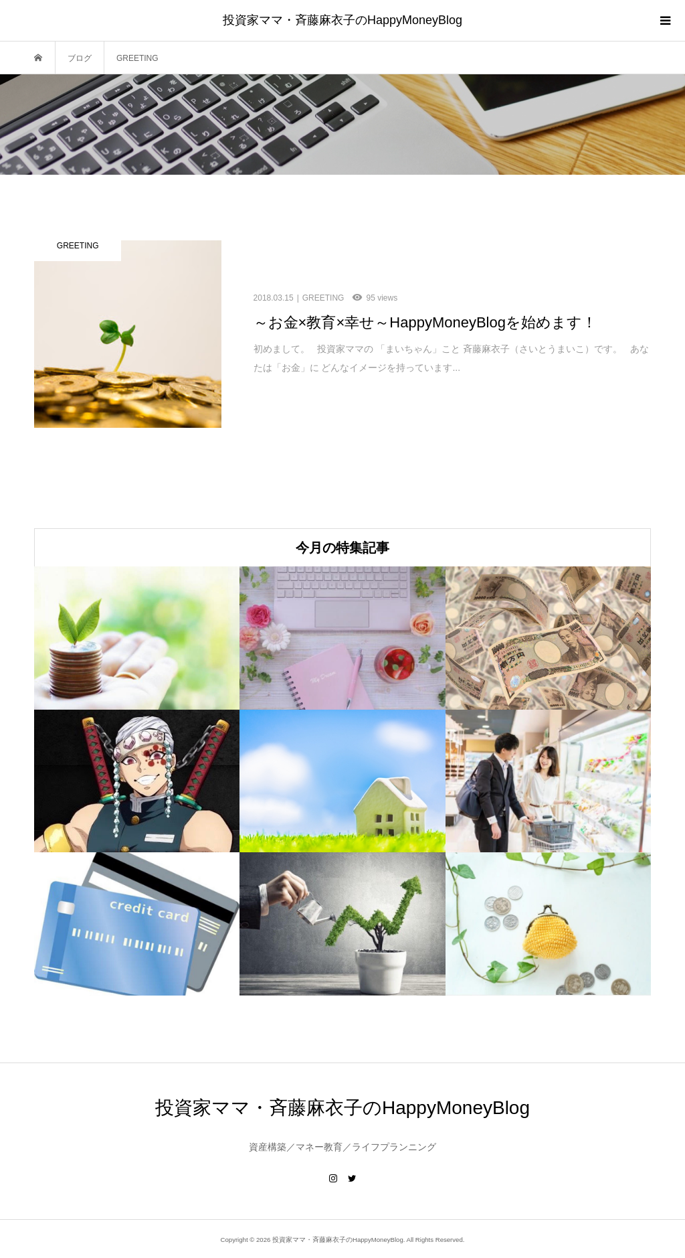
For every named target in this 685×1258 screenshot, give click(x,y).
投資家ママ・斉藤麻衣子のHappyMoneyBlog (342, 20)
